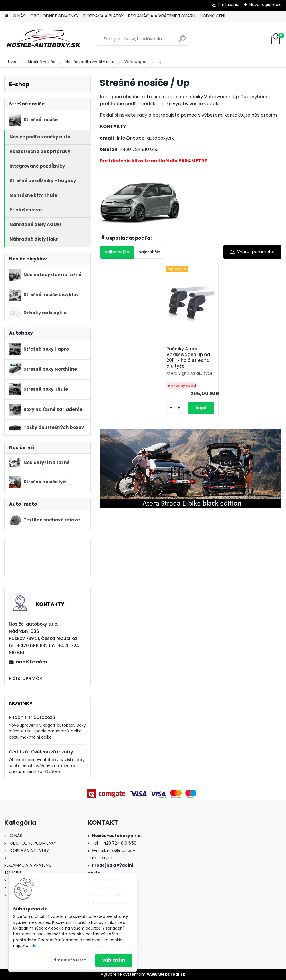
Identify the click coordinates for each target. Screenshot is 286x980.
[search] (182, 40)
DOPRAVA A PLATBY (103, 16)
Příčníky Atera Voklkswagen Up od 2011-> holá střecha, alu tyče (188, 357)
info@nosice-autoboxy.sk (145, 138)
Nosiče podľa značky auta (89, 61)
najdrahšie (149, 252)
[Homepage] (6, 16)
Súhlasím (113, 960)
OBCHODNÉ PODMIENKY (54, 16)
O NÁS (19, 16)
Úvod (13, 61)
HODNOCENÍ (212, 16)
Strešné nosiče (41, 61)
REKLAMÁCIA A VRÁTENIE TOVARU (161, 16)
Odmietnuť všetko (68, 960)
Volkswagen (136, 61)
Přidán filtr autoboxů (32, 717)
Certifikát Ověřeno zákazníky (41, 752)
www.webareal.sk (166, 974)
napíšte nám (31, 662)
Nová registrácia (265, 4)
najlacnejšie (117, 252)
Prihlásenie (228, 4)
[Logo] (43, 39)
